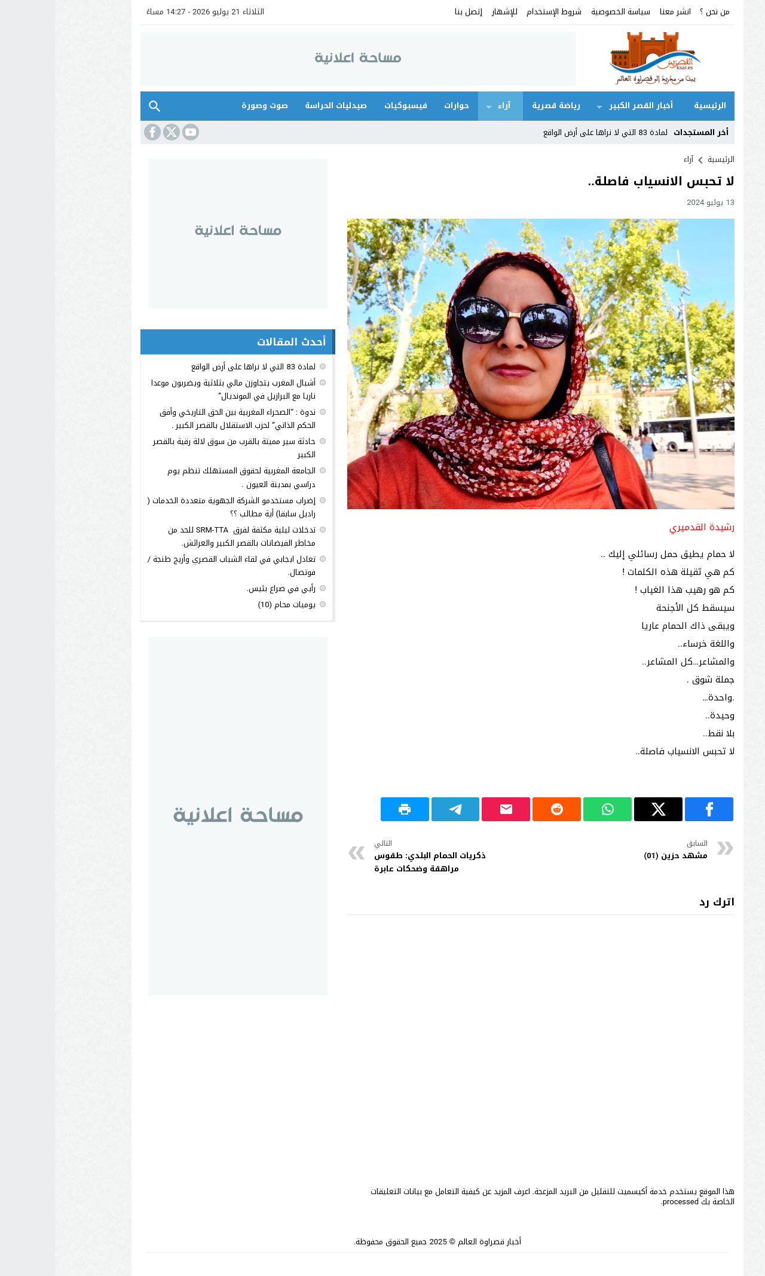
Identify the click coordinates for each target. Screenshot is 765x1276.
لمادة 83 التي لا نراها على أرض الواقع (550, 132)
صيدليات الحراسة (281, 105)
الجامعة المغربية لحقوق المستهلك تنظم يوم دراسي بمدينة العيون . (186, 477)
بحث (99, 106)
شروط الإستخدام (499, 11)
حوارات (401, 105)
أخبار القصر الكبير (586, 105)
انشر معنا (620, 11)
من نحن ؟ (660, 11)
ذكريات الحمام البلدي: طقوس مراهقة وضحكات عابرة (388, 856)
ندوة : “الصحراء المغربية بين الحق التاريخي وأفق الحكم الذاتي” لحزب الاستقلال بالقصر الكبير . (183, 419)
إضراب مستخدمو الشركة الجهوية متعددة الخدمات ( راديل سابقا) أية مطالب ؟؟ (176, 507)
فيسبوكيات (350, 105)
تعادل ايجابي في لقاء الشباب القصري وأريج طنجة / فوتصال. (177, 566)
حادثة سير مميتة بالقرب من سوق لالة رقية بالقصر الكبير (179, 448)
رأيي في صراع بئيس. (226, 588)
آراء (449, 105)
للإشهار (450, 11)
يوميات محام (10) (232, 604)
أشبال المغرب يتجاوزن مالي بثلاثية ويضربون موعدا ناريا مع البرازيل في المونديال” (178, 389)
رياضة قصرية (501, 105)
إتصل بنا (413, 11)
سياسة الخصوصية (565, 11)
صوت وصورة (209, 105)
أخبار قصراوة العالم (434, 1241)
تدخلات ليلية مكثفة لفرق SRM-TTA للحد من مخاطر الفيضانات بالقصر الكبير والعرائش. (187, 536)
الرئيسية (655, 105)
